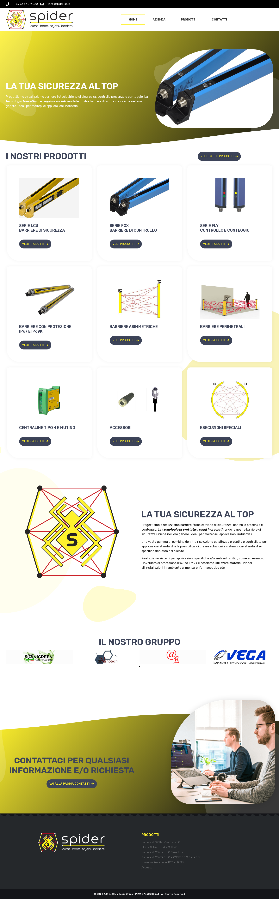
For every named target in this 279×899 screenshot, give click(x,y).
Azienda (159, 19)
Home (133, 19)
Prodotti (188, 19)
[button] (139, 666)
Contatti (219, 19)
